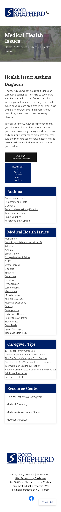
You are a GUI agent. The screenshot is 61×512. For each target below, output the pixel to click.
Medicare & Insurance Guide (23, 412)
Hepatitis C (10, 280)
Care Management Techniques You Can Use (28, 354)
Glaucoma (10, 276)
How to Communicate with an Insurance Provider (30, 369)
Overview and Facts (15, 198)
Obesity (9, 306)
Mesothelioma (12, 295)
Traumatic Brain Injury (16, 333)
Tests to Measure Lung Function (21, 209)
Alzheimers (11, 238)
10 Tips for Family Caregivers (20, 351)
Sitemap (30, 474)
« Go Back (21, 157)
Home (8, 47)
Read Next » (17, 173)
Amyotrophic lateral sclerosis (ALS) (23, 242)
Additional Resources (16, 373)
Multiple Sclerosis (14, 299)
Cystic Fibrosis (12, 265)
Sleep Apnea (11, 321)
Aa (42, 502)
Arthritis (9, 246)
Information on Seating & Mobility (22, 366)
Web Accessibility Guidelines (30, 478)
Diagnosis (10, 205)
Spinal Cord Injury (14, 329)
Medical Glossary (17, 404)
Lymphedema (12, 287)
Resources (22, 47)
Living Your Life (13, 217)
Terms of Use (43, 474)
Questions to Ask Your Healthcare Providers (28, 362)
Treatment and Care (15, 213)
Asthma (9, 250)
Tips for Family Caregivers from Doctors (26, 358)
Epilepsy (9, 272)
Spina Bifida (11, 325)
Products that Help (14, 377)
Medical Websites (17, 419)
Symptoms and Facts (16, 202)
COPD (8, 261)
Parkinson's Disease (15, 314)
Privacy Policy (17, 474)
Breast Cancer (12, 253)
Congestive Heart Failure (17, 257)
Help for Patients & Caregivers (24, 397)
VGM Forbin (42, 489)
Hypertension (12, 284)
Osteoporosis (12, 310)
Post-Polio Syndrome (16, 318)
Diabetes (9, 269)
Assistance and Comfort (17, 220)
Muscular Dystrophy (15, 302)
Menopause (11, 291)
